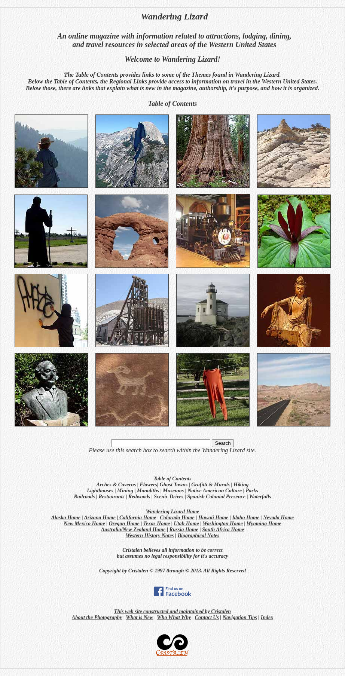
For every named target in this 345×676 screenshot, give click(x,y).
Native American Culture (214, 490)
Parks (251, 490)
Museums (173, 490)
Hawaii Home (213, 517)
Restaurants (112, 496)
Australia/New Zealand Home (133, 529)
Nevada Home (278, 517)
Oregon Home (124, 523)
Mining (125, 490)
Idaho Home (245, 517)
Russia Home (184, 529)
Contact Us (207, 617)
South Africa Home (223, 529)
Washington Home (223, 523)
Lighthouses (100, 490)
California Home (137, 517)
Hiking (240, 484)
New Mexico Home (84, 523)
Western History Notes (150, 535)
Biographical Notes (199, 535)
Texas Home (156, 523)
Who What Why (174, 617)
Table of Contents (172, 478)
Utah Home (186, 523)
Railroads (84, 496)
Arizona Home (100, 517)
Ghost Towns (174, 484)
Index (267, 617)
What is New (139, 617)
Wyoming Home (264, 523)
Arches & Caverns (116, 484)
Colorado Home (177, 517)
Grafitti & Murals (210, 484)
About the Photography (97, 617)
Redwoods (139, 496)
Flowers (148, 484)
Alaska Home (65, 517)
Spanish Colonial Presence (216, 496)
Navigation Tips (240, 617)
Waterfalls (260, 496)
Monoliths (148, 490)
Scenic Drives (168, 496)
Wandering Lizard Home (172, 511)
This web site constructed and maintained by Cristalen (172, 611)
